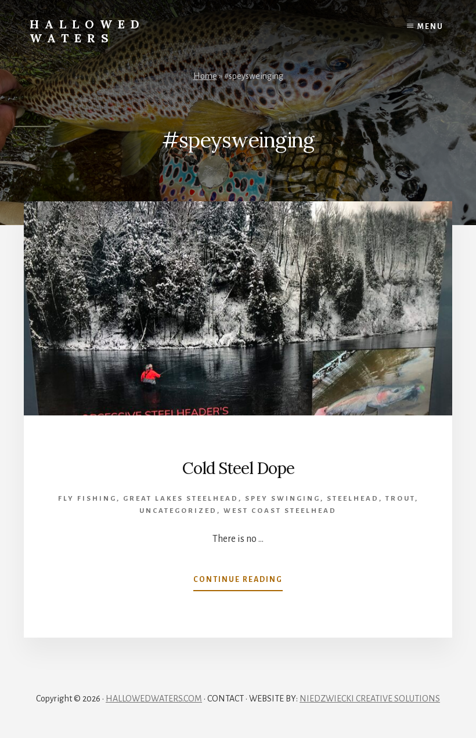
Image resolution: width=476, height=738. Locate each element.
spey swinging (282, 498)
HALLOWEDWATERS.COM (154, 698)
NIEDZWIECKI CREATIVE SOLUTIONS (370, 698)
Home (205, 76)
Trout (400, 498)
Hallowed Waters (87, 31)
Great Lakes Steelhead (181, 498)
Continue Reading (238, 582)
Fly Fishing (87, 498)
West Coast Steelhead (280, 511)
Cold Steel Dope (238, 468)
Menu (430, 27)
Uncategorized (178, 511)
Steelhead (353, 498)
